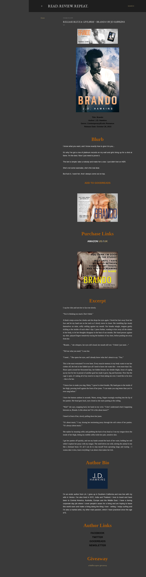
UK (106, 241)
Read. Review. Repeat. (68, 6)
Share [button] (43, 18)
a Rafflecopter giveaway (97, 565)
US (100, 241)
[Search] (131, 6)
